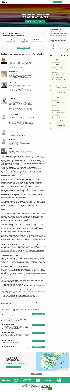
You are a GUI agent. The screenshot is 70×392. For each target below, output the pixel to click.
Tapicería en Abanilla (55, 57)
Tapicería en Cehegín (55, 82)
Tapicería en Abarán (54, 59)
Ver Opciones (43, 389)
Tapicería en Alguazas (55, 66)
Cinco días (6, 380)
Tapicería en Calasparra (55, 75)
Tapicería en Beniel (54, 70)
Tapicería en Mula (54, 105)
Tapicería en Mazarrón (55, 100)
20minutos (38, 380)
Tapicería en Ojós (54, 108)
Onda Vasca (59, 380)
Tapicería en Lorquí (54, 97)
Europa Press (16, 380)
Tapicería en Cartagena (55, 80)
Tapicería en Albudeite (55, 61)
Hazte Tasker (47, 2)
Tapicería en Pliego (54, 110)
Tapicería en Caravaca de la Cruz (57, 79)
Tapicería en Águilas (54, 128)
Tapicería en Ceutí (54, 84)
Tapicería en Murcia (54, 107)
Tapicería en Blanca (54, 72)
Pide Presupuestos (57, 2)
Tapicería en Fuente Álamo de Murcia (58, 87)
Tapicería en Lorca (54, 95)
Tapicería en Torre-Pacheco (56, 120)
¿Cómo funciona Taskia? (14, 2)
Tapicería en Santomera (55, 118)
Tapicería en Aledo (54, 64)
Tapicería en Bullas (54, 74)
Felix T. (53, 48)
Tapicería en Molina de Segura (57, 102)
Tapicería (15, 29)
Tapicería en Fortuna (55, 85)
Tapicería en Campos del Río (56, 77)
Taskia (2, 29)
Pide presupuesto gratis (35, 21)
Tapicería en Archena (55, 69)
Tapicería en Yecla (54, 127)
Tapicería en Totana (54, 122)
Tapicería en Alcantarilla (55, 62)
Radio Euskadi (27, 380)
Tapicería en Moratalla (55, 104)
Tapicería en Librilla (54, 94)
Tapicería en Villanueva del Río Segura (58, 125)
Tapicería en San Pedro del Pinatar (58, 117)
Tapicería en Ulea (54, 123)
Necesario (21, 389)
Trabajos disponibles (26, 2)
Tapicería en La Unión (55, 90)
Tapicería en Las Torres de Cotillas (57, 92)
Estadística (35, 389)
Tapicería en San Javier (55, 115)
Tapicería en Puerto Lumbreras (57, 112)
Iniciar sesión (66, 2)
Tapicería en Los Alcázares (56, 99)
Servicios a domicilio (8, 29)
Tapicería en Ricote (54, 113)
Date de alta (37, 373)
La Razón (48, 380)
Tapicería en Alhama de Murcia (57, 67)
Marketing (21, 390)
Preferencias (28, 389)
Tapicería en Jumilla (54, 89)
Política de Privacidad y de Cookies (46, 387)
